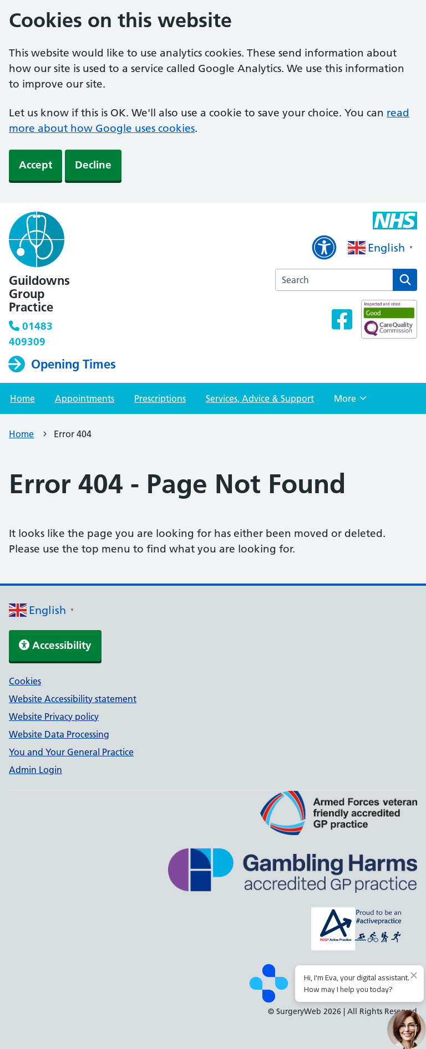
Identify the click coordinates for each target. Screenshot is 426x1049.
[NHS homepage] (82, 240)
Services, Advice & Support (260, 398)
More (350, 402)
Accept (35, 164)
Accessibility (55, 645)
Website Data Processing (59, 734)
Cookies (25, 681)
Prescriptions (160, 398)
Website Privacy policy (54, 716)
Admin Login (35, 769)
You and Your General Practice (71, 752)
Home (22, 398)
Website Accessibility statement (72, 698)
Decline (93, 164)
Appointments (84, 398)
